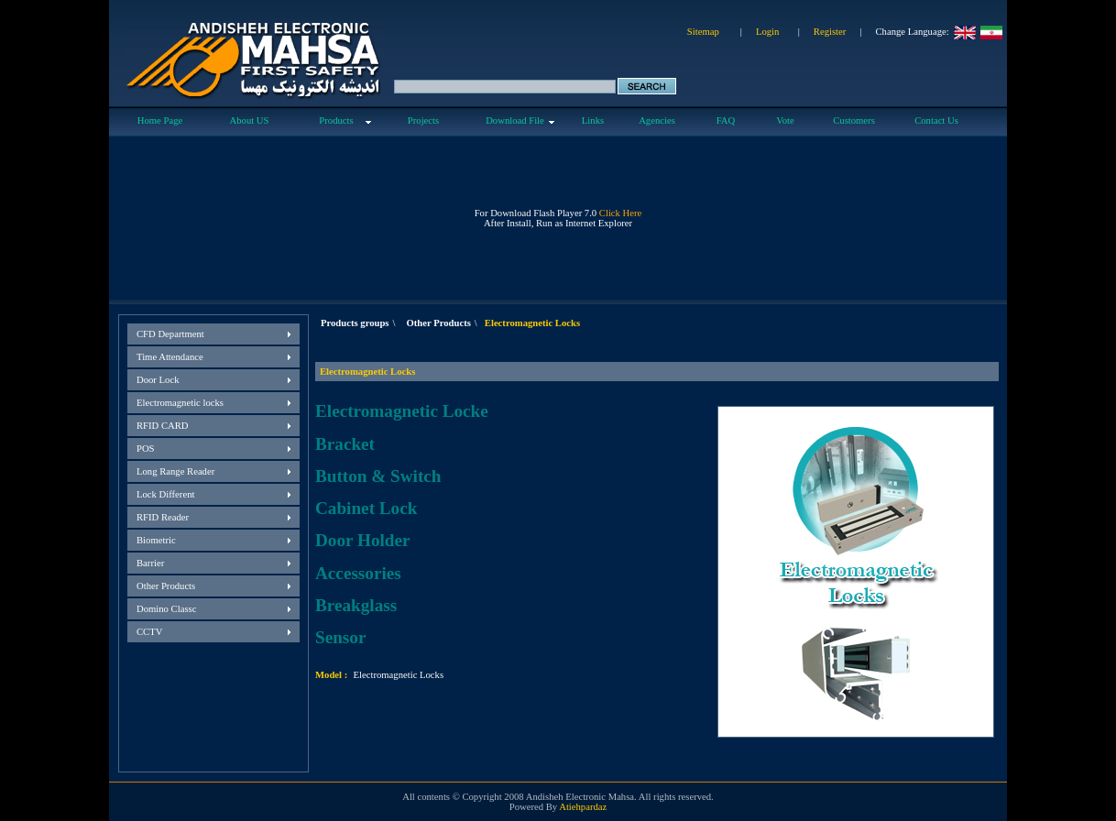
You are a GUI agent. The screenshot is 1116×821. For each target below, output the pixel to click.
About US (249, 120)
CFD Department (170, 334)
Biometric (156, 540)
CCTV (149, 632)
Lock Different (165, 494)
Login (767, 32)
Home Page (159, 120)
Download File (515, 120)
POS (146, 448)
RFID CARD (163, 426)
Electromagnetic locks (180, 403)
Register (830, 32)
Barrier (150, 563)
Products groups (355, 323)
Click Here (620, 213)
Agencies (657, 120)
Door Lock (158, 380)
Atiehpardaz (583, 807)
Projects (423, 120)
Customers (854, 120)
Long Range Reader (175, 471)
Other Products (166, 586)
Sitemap (703, 32)
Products (336, 120)
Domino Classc (166, 609)
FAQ (726, 120)
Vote (784, 120)
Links (593, 120)
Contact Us (936, 120)
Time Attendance (170, 357)
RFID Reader (163, 517)
